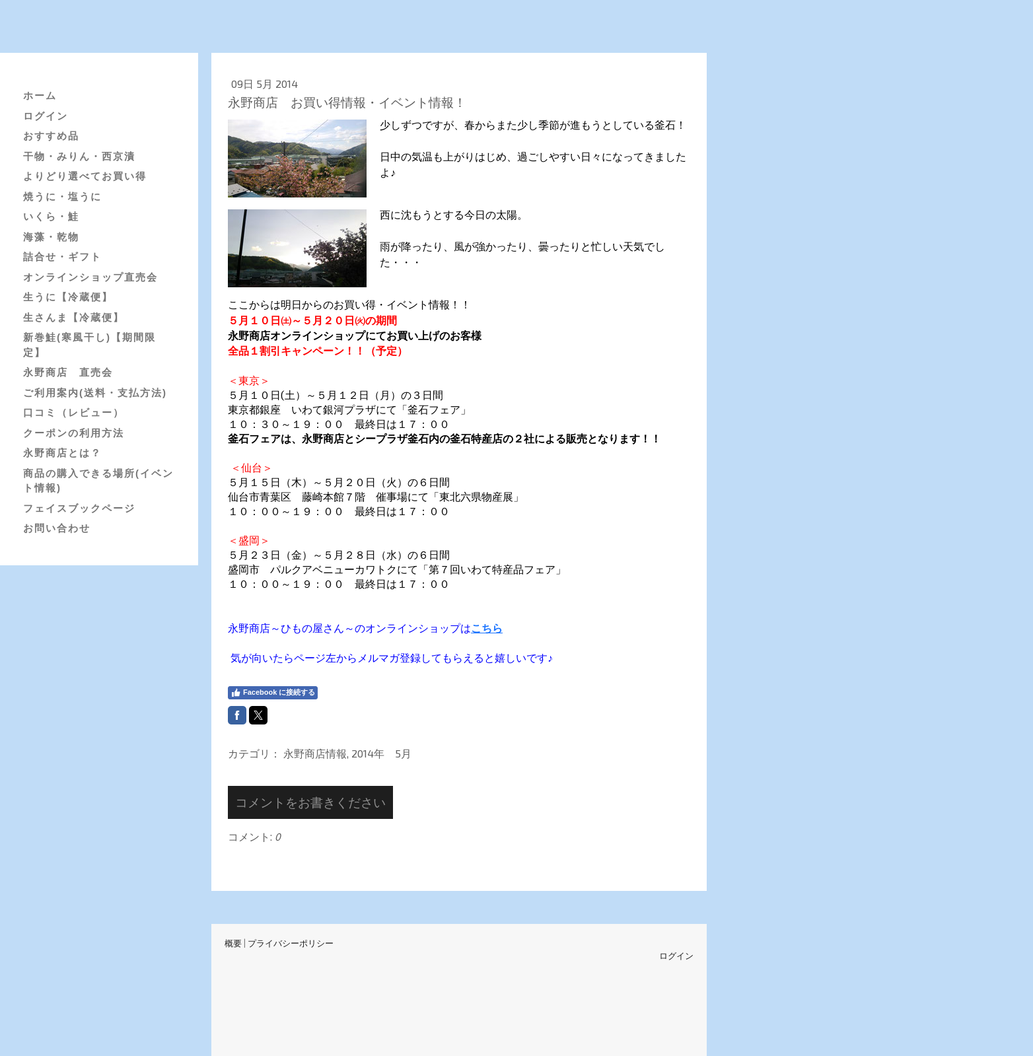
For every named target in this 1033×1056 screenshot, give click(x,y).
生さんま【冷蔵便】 (73, 317)
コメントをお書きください (310, 802)
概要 (233, 943)
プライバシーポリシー (291, 943)
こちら (487, 627)
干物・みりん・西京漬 (79, 156)
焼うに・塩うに (62, 196)
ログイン (45, 116)
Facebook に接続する (273, 692)
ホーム (40, 95)
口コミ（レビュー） (73, 412)
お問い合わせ (56, 528)
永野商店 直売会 (68, 372)
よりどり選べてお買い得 (85, 176)
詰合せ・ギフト (62, 256)
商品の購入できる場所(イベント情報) (98, 481)
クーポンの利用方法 (73, 433)
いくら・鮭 (51, 216)
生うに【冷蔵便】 (68, 296)
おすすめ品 (51, 135)
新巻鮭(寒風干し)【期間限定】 (89, 345)
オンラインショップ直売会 (90, 277)
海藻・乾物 (51, 236)
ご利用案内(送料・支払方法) (95, 392)
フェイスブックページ (79, 508)
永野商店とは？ (62, 452)
